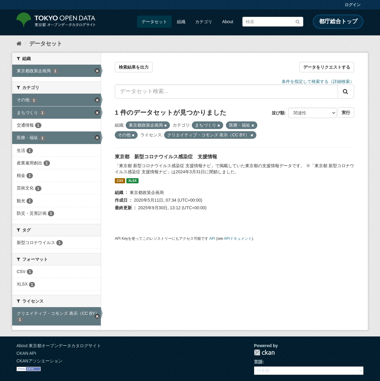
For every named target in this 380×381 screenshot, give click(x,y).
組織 (181, 21)
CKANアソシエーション (39, 360)
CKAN (264, 352)
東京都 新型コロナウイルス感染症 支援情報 (166, 156)
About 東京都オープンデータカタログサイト (58, 345)
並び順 (278, 112)
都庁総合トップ (338, 21)
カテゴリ (203, 21)
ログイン (353, 4)
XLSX (132, 180)
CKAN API (26, 353)
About (227, 21)
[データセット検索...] (226, 91)
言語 (258, 361)
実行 (346, 112)
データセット (154, 21)
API (212, 238)
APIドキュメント (238, 238)
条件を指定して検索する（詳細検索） (318, 81)
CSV (120, 180)
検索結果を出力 (134, 67)
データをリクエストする (326, 67)
